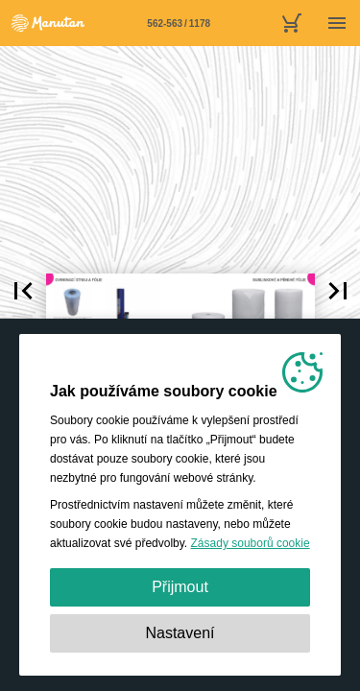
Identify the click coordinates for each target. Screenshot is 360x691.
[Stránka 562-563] (178, 23)
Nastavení (179, 633)
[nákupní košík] (291, 23)
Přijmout (180, 587)
